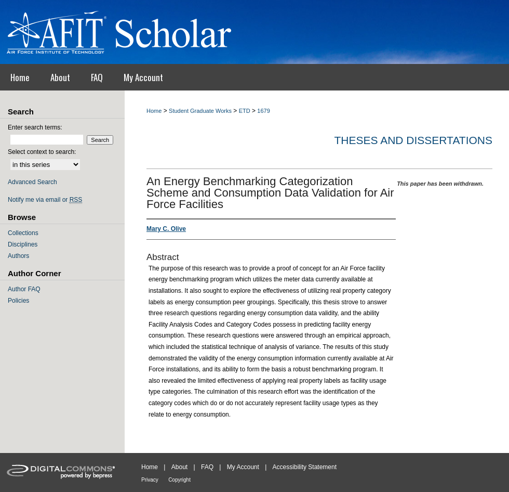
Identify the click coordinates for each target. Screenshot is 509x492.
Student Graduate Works (200, 111)
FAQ (207, 467)
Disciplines (22, 244)
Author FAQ (24, 289)
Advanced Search (32, 182)
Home (154, 111)
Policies (18, 300)
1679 (263, 111)
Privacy (149, 480)
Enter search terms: (35, 127)
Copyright (179, 480)
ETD (244, 111)
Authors (18, 256)
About (179, 467)
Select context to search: (42, 152)
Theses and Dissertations (413, 140)
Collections (23, 233)
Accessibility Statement (305, 467)
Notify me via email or (45, 199)
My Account (243, 467)
